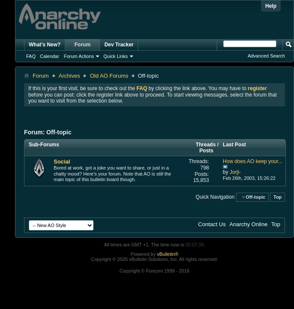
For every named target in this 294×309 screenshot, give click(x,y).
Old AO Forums (109, 76)
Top (277, 197)
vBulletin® (168, 254)
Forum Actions (79, 56)
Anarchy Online (249, 224)
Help (270, 6)
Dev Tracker (118, 45)
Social (62, 161)
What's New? (45, 45)
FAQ (31, 56)
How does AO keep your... (252, 161)
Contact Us (212, 224)
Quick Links (115, 56)
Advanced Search (266, 55)
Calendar (49, 56)
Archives (69, 76)
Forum (83, 45)
